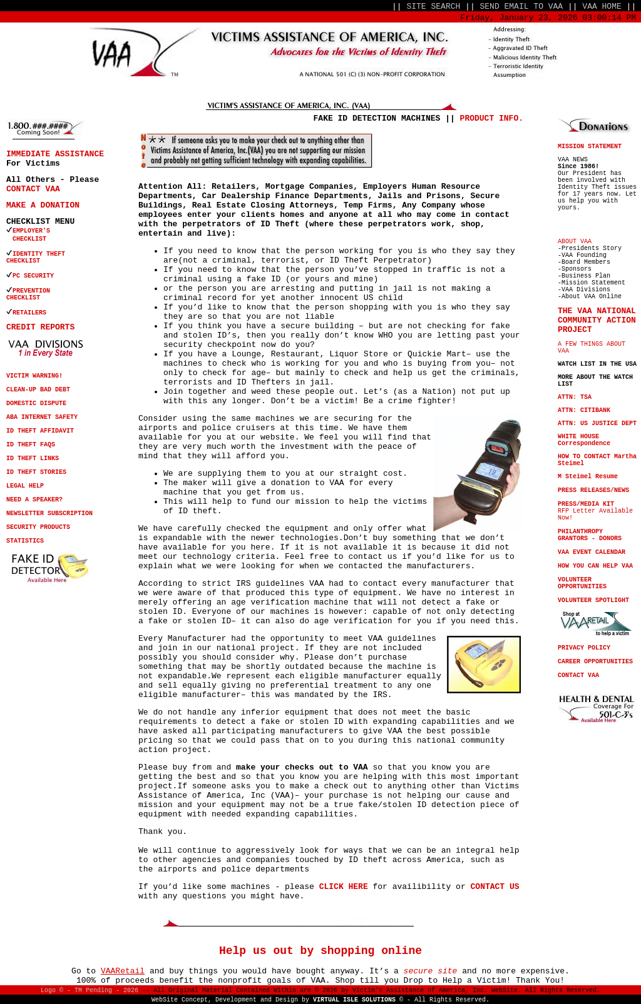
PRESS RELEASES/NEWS (593, 490)
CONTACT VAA (33, 189)
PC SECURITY (33, 276)
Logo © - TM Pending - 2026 (89, 990)
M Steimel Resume (588, 476)
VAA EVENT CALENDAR (591, 552)
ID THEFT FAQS (30, 444)
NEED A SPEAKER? (34, 499)
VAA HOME (601, 6)
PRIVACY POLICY (584, 648)
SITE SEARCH (433, 6)
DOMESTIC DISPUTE (36, 403)
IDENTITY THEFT (39, 254)
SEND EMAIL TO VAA (521, 6)
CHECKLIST (23, 261)
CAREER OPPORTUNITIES (595, 661)
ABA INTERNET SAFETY (42, 417)
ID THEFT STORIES (36, 472)
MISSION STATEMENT (590, 146)
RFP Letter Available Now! (595, 511)
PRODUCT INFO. (491, 118)
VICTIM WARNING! (34, 376)
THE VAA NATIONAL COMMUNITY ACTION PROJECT (597, 320)
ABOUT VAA (575, 241)
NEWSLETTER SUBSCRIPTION (49, 513)
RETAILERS (29, 312)
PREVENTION (33, 291)
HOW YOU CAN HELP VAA (595, 566)
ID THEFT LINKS (32, 458)
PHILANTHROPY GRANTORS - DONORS (590, 535)
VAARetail (123, 971)
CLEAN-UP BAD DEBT (38, 389)
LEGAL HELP (25, 486)
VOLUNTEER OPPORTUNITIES (582, 583)
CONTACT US (495, 886)
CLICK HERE (343, 886)
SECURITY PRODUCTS (38, 527)
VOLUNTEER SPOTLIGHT (593, 600)
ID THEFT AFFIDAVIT (40, 431)
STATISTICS (25, 541)
